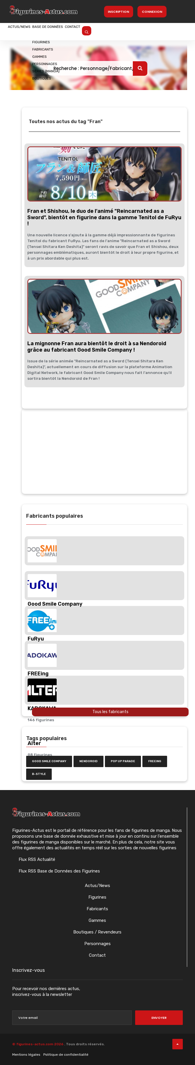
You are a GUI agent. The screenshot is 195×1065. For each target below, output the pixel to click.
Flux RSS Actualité (36, 859)
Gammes (97, 920)
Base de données (69, 31)
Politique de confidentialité (65, 1055)
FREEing (154, 761)
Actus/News (26, 31)
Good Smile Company (49, 761)
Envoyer (159, 1017)
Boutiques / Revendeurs (97, 932)
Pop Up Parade (123, 761)
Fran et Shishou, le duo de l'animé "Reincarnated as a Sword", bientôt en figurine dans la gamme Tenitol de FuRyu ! (104, 217)
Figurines (97, 897)
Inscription (118, 11)
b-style (39, 774)
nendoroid (88, 761)
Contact (108, 31)
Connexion (152, 11)
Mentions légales (26, 1055)
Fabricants (97, 908)
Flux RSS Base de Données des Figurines (58, 871)
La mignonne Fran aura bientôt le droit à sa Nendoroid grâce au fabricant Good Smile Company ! (96, 346)
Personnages (97, 943)
